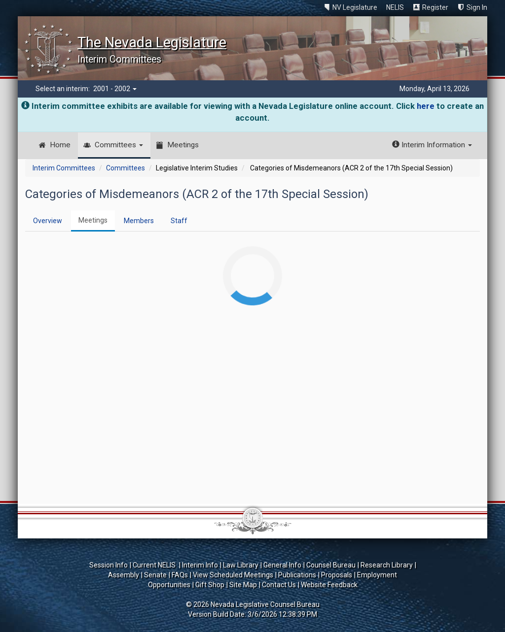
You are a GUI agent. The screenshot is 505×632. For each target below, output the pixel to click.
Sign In (477, 7)
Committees (119, 144)
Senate (155, 575)
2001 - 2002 (115, 89)
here (425, 106)
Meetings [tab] (93, 220)
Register (435, 7)
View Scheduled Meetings (233, 575)
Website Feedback (329, 585)
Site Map (243, 585)
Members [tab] (139, 221)
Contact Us (279, 585)
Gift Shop (209, 585)
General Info (282, 565)
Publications (297, 575)
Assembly (123, 575)
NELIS (395, 7)
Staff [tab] (179, 221)
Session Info (108, 565)
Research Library (387, 565)
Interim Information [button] (432, 144)
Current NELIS (155, 565)
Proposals (336, 575)
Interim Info (200, 565)
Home (60, 144)
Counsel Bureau (331, 565)
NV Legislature (354, 7)
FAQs (180, 575)
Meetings (183, 144)
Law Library (240, 565)
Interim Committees (64, 168)
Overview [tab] (47, 221)
